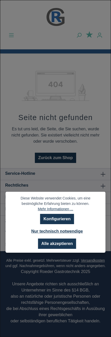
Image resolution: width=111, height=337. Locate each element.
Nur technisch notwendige (57, 231)
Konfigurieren (57, 219)
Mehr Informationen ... (55, 209)
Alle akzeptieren (57, 243)
